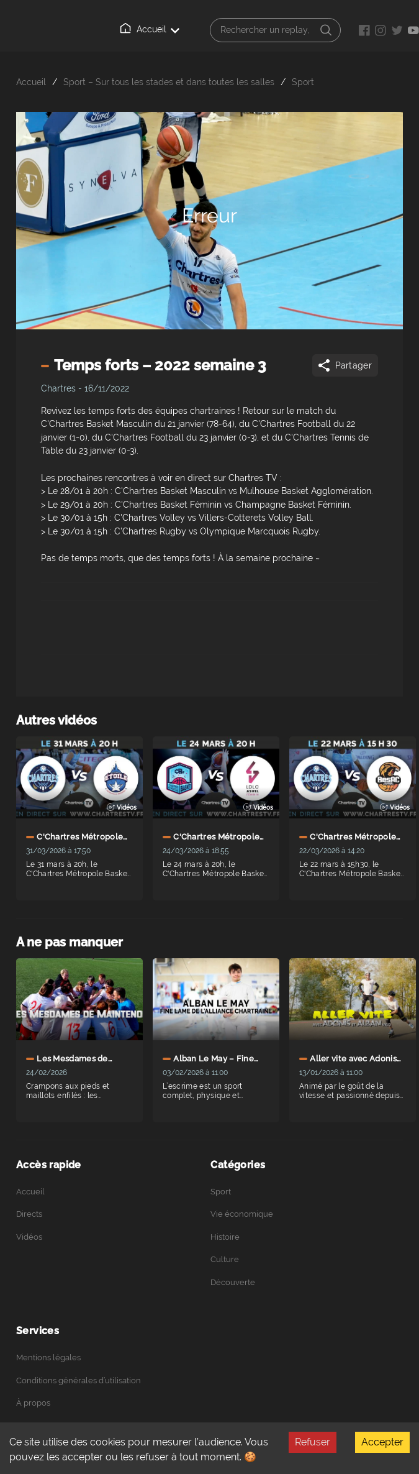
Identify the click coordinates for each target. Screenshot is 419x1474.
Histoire (225, 1237)
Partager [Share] (344, 365)
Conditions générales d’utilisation (78, 1380)
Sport (303, 81)
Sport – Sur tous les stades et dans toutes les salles (168, 81)
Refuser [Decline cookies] (312, 1442)
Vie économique (241, 1214)
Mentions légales (48, 1357)
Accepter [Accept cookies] (382, 1442)
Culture (224, 1259)
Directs (29, 1214)
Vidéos (29, 1237)
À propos (33, 1403)
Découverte (232, 1282)
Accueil (149, 28)
